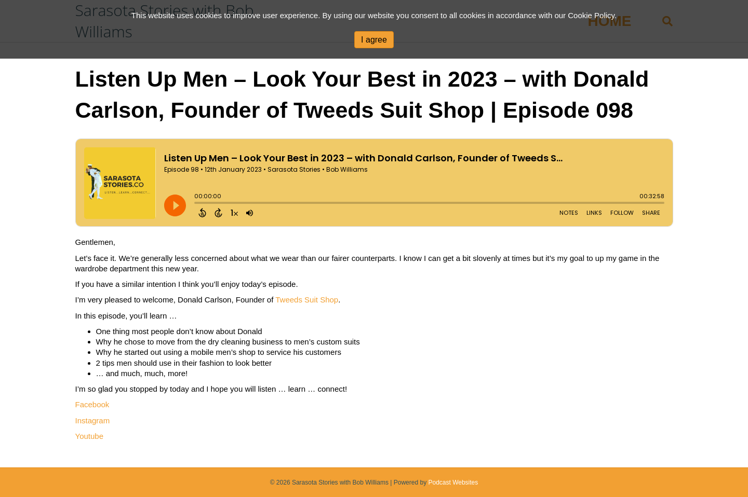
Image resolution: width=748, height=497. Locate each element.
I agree (374, 39)
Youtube (89, 436)
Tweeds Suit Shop (306, 299)
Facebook (92, 404)
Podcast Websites (453, 482)
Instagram (92, 420)
